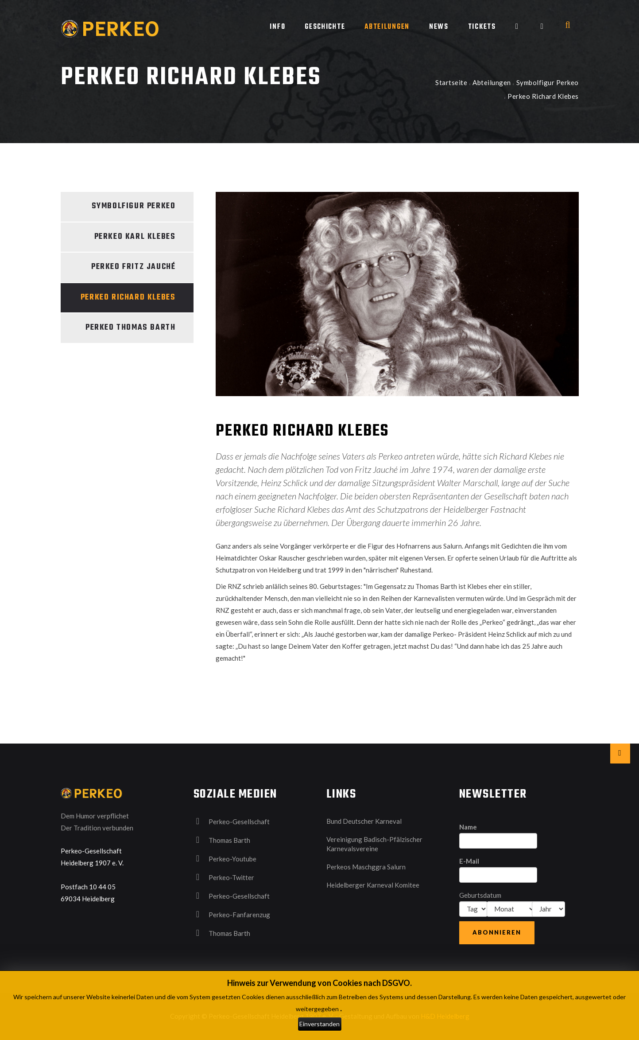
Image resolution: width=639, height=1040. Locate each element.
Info (277, 27)
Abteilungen (387, 27)
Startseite (451, 82)
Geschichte (325, 27)
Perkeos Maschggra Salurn (366, 867)
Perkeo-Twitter (224, 877)
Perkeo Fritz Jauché (133, 267)
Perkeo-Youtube (225, 858)
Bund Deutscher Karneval (364, 821)
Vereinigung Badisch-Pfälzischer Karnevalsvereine (374, 844)
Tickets (482, 27)
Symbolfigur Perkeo (547, 82)
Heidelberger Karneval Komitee (372, 885)
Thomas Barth (222, 839)
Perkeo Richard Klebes (128, 297)
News (439, 27)
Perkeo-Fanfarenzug (232, 914)
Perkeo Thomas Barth (130, 327)
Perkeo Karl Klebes (135, 236)
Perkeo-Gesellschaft (232, 821)
